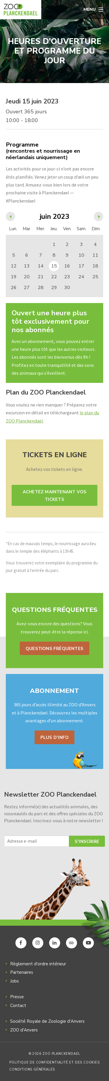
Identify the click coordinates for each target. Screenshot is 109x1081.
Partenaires (21, 972)
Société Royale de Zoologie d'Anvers (47, 1021)
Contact (18, 1005)
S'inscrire (87, 841)
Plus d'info (54, 737)
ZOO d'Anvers (24, 1030)
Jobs (14, 981)
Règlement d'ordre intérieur (38, 964)
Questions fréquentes (54, 649)
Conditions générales (32, 1069)
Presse (17, 997)
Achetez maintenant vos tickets (55, 495)
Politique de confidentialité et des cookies (54, 1062)
